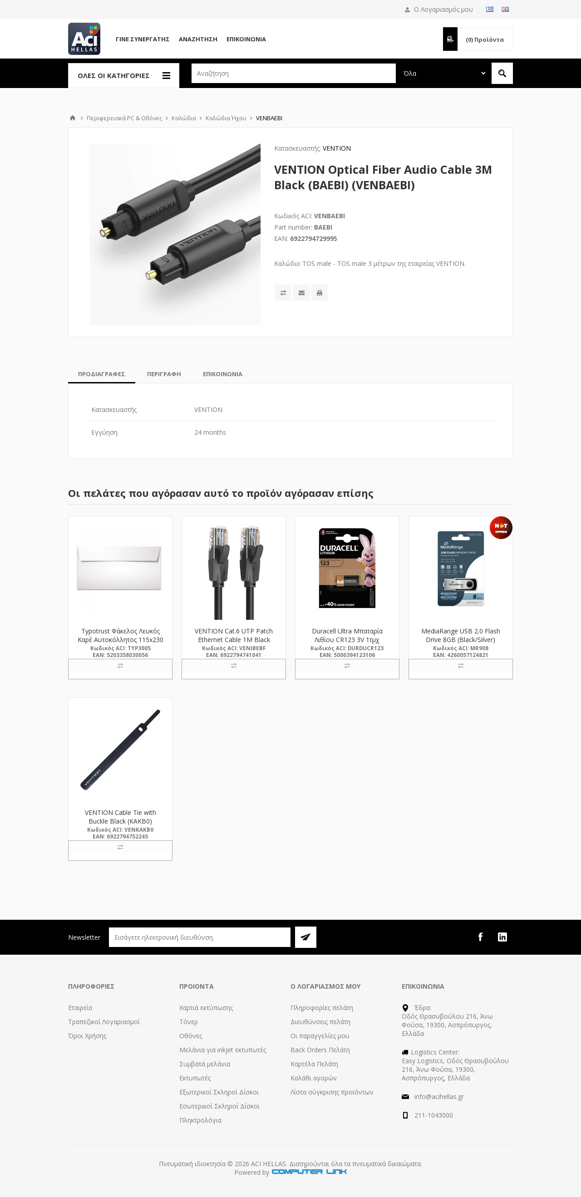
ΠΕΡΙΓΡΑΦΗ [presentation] (164, 374)
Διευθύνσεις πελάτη (320, 1021)
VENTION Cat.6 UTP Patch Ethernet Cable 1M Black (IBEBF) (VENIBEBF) (234, 639)
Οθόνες (190, 1035)
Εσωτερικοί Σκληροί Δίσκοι (219, 1106)
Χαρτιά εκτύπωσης (206, 1007)
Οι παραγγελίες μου (320, 1035)
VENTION (337, 148)
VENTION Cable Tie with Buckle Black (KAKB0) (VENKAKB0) (120, 821)
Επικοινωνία (246, 39)
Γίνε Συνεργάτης (143, 39)
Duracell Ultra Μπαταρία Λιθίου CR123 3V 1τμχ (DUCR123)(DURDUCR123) (347, 639)
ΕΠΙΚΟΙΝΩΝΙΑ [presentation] (222, 374)
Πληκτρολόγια (200, 1120)
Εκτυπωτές (195, 1078)
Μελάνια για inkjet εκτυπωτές (222, 1049)
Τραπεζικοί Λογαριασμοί (104, 1021)
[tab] (101, 373)
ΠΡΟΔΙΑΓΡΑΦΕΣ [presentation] (101, 374)
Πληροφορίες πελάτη (321, 1007)
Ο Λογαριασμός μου (443, 9)
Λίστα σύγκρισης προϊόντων (332, 1092)
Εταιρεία (80, 1007)
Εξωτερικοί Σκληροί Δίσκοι (219, 1092)
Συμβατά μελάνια (204, 1064)
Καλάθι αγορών (313, 1078)
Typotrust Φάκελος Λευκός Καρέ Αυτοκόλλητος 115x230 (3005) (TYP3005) (120, 639)
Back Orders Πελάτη (320, 1049)
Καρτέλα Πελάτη (314, 1064)
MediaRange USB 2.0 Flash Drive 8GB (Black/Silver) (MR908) (460, 639)
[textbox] (294, 73)
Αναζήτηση (198, 39)
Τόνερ (188, 1021)
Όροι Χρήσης (87, 1035)
